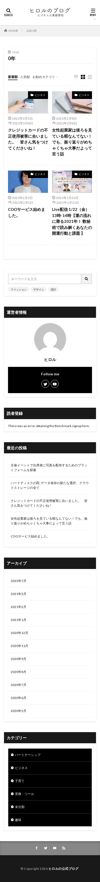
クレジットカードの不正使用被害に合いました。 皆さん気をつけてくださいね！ (28, 139)
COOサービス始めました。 (26, 212)
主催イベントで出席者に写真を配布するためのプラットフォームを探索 (49, 467)
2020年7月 (18, 685)
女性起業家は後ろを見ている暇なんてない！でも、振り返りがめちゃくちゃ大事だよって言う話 (72, 142)
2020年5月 (18, 711)
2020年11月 (19, 646)
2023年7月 (18, 581)
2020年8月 (18, 672)
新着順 (13, 77)
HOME (13, 31)
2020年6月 (18, 698)
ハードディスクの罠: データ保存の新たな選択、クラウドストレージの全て (50, 485)
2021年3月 (18, 594)
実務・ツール (24, 794)
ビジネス (40, 95)
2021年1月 (18, 620)
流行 (53, 289)
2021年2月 (18, 607)
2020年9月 (18, 659)
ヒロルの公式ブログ (64, 869)
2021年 (31, 31)
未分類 (20, 807)
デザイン (38, 289)
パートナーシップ (28, 755)
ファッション (19, 289)
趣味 (18, 820)
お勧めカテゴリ (44, 77)
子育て (20, 781)
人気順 (25, 77)
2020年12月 (19, 633)
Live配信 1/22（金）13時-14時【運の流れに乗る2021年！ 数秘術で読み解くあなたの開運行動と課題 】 (72, 221)
